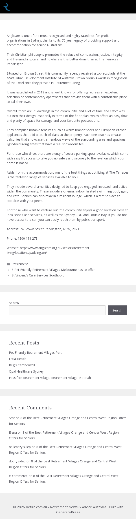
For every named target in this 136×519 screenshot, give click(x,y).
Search (14, 303)
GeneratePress (68, 512)
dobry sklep (17, 461)
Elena (13, 432)
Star (12, 418)
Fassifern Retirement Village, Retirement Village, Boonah (50, 377)
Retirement (20, 264)
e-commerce (18, 476)
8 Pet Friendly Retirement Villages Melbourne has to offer (53, 269)
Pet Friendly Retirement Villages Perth (36, 352)
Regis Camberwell (22, 365)
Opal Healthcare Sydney (26, 371)
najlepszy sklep (20, 447)
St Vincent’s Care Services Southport (38, 275)
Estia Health (17, 359)
